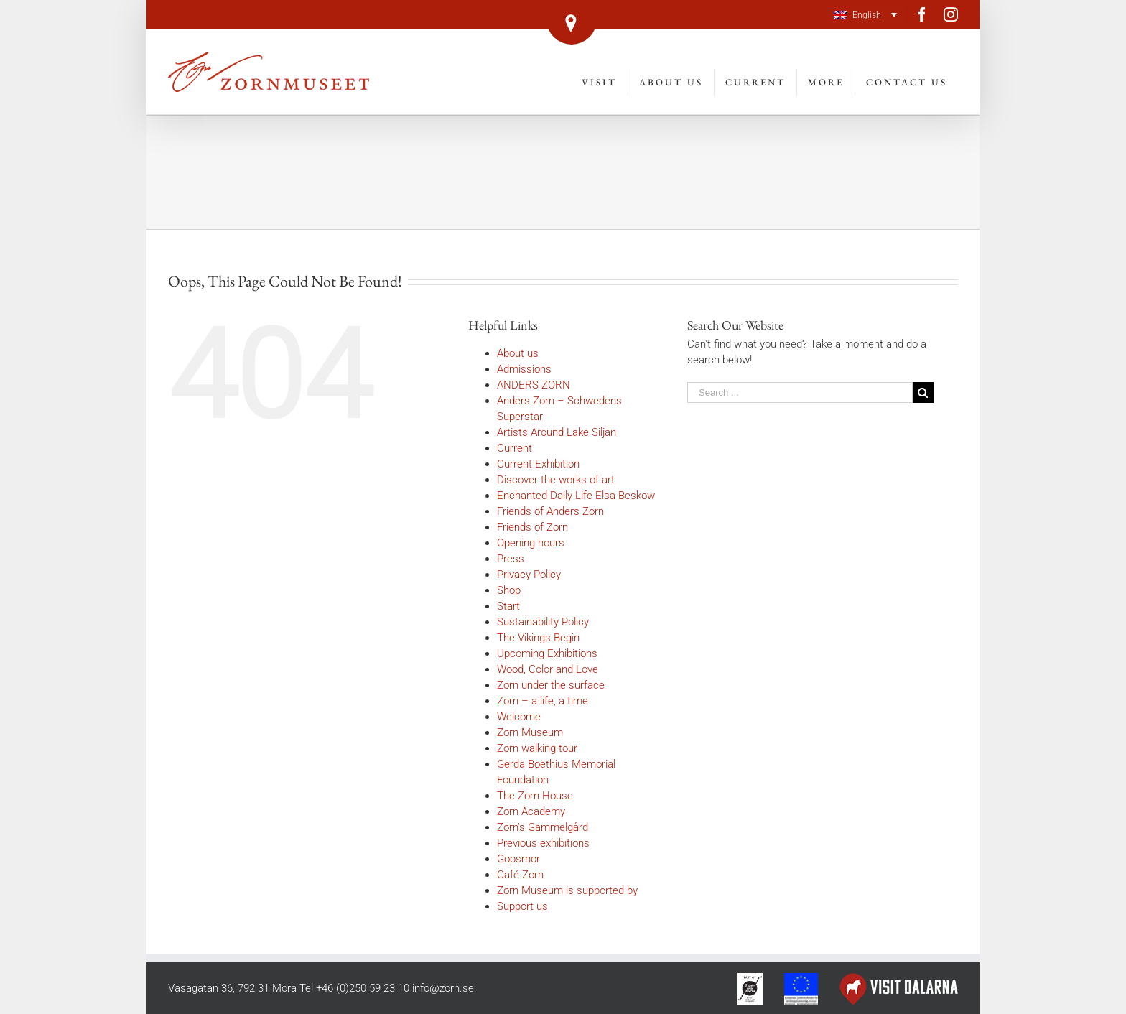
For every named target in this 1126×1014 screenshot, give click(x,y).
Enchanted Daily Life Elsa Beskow (576, 495)
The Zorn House (535, 795)
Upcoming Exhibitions (547, 653)
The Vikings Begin (538, 637)
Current (514, 448)
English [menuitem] (866, 15)
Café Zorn (520, 874)
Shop (509, 590)
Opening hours (530, 542)
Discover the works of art (556, 479)
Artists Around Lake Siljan (556, 432)
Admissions (524, 369)
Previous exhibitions (543, 843)
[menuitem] (865, 15)
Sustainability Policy (543, 621)
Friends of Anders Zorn (550, 511)
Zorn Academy (531, 811)
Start (508, 606)
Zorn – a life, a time (542, 700)
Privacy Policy (529, 574)
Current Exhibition (538, 463)
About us (518, 353)
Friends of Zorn (532, 527)
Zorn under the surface (551, 685)
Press (510, 558)
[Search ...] (800, 392)
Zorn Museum (530, 732)
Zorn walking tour (537, 748)
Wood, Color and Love (547, 669)
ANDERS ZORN (533, 384)
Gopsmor (518, 858)
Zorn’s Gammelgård (542, 827)
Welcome (519, 716)
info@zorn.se (443, 988)
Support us (522, 906)
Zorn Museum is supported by (567, 890)
